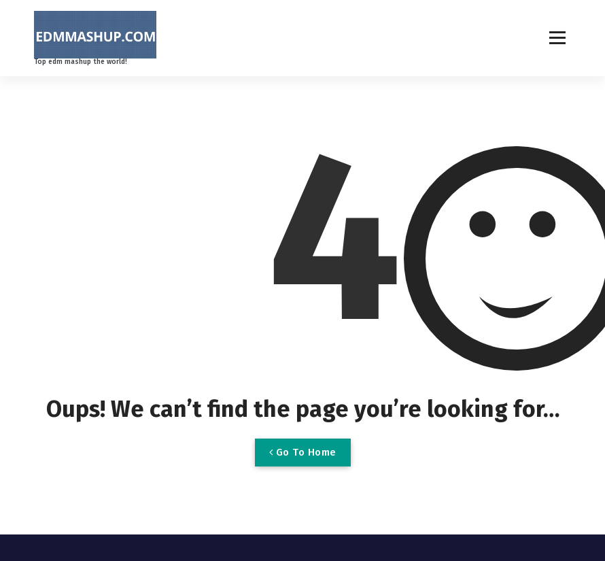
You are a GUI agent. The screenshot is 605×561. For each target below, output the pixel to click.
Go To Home (302, 452)
